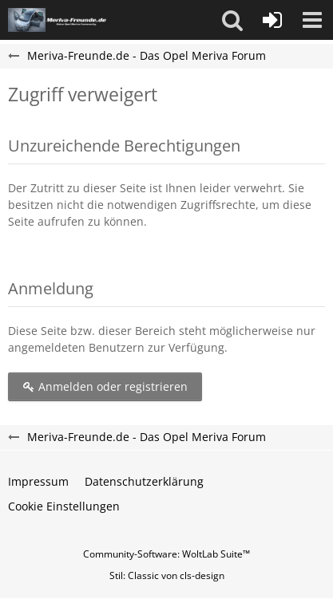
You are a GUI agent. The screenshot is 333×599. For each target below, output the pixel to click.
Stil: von (166, 575)
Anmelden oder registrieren (105, 386)
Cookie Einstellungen (64, 506)
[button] (232, 20)
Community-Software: (166, 554)
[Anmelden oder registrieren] (272, 20)
